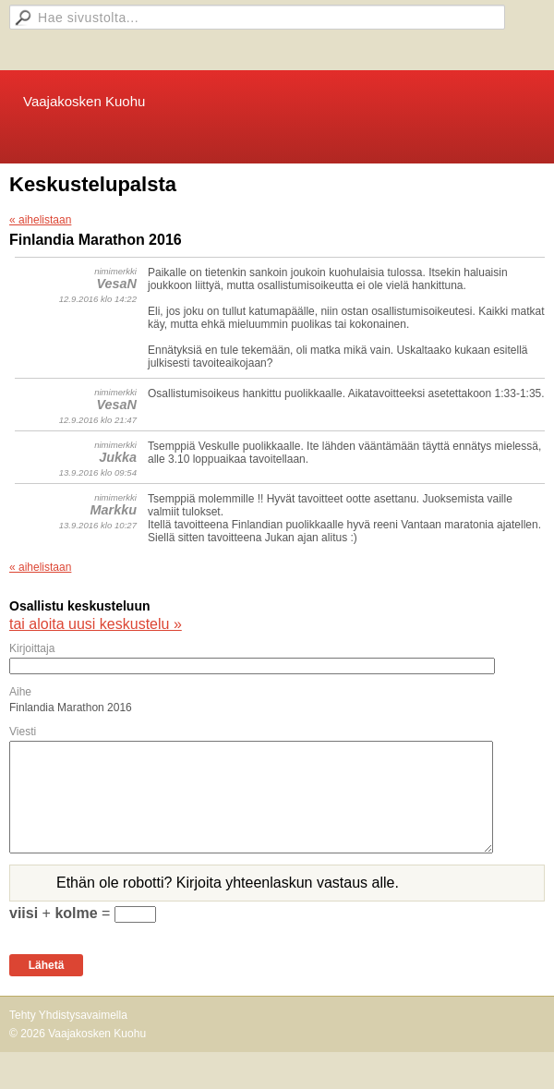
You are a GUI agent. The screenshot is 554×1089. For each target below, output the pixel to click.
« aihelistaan (40, 219)
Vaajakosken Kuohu (84, 101)
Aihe (20, 691)
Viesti (22, 731)
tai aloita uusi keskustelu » (95, 624)
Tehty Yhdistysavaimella (68, 1015)
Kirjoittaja (31, 648)
